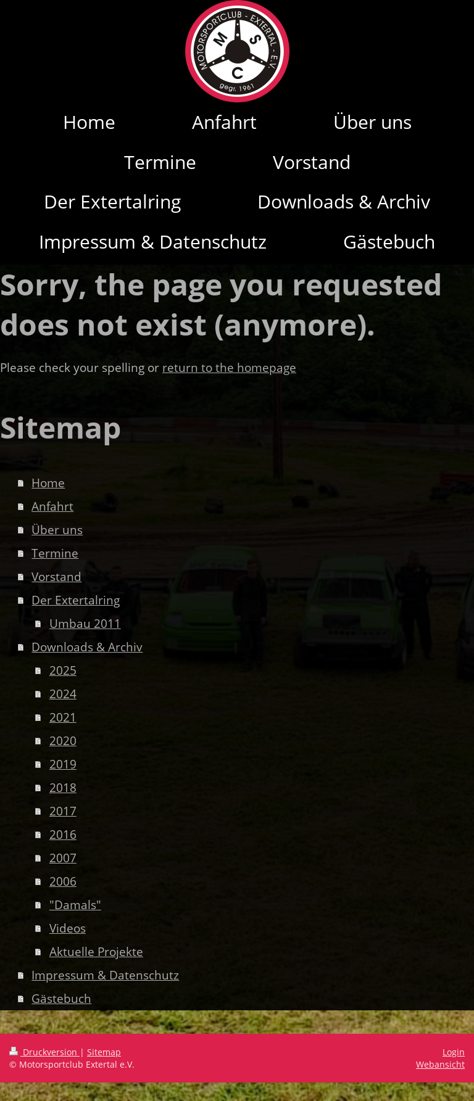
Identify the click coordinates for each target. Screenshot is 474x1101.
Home (48, 483)
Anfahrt (52, 506)
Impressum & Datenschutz (105, 975)
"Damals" (75, 905)
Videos (67, 928)
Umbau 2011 (85, 624)
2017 (63, 811)
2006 (63, 881)
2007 (63, 858)
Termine (54, 553)
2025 (63, 670)
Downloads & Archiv (87, 647)
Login (454, 1052)
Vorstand (56, 577)
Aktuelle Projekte (96, 952)
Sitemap (104, 1052)
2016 (63, 835)
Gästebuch (61, 999)
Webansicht (440, 1064)
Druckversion (44, 1052)
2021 (63, 717)
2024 (63, 694)
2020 (63, 741)
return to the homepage (229, 368)
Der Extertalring (75, 600)
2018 (63, 788)
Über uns (57, 530)
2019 (63, 764)
